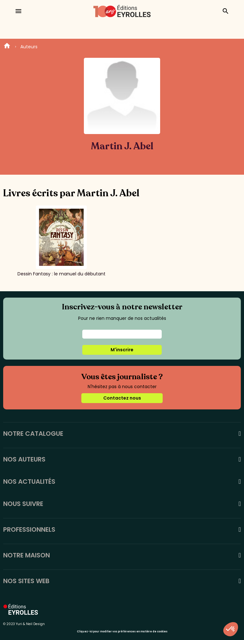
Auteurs (28, 47)
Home (7, 46)
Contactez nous (122, 398)
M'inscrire (122, 350)
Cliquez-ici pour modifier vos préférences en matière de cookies (122, 631)
